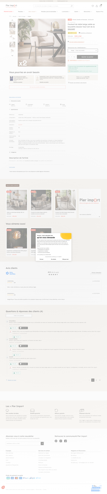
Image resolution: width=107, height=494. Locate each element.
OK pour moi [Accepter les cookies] (65, 259)
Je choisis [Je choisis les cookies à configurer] (53, 259)
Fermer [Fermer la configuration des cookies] (41, 259)
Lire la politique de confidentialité (44, 254)
